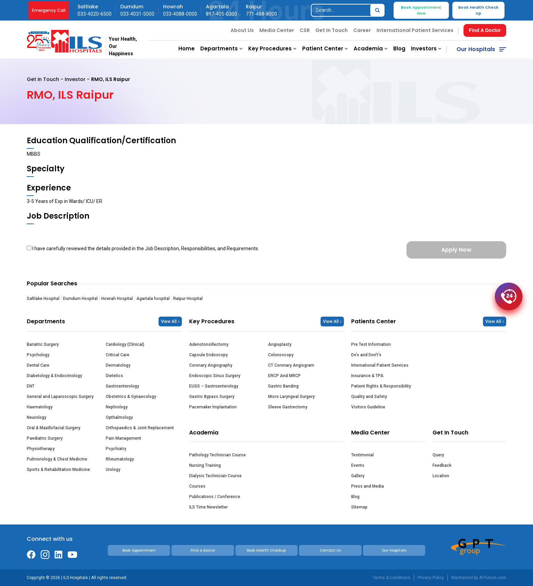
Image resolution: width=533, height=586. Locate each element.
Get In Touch (331, 30)
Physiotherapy (41, 448)
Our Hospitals (476, 49)
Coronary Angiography (210, 365)
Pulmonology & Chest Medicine (57, 459)
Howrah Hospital (117, 298)
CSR (305, 30)
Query (438, 455)
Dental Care (38, 365)
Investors (426, 48)
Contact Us (330, 550)
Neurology (36, 417)
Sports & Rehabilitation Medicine (58, 469)
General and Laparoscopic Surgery (60, 396)
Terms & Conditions (391, 577)
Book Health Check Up (478, 10)
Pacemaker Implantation (213, 407)
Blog (399, 48)
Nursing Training (205, 465)
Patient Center (325, 48)
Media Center (276, 30)
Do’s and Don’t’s (366, 354)
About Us (242, 30)
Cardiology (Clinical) (125, 344)
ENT (30, 386)
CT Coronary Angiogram (291, 365)
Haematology (40, 407)
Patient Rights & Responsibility (381, 386)
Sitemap (359, 507)
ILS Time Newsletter (208, 507)
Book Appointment (139, 550)
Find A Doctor (485, 30)
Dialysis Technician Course (215, 475)
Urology (113, 469)
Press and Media (367, 486)
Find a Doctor (203, 550)
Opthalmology (119, 417)
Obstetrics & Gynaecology (131, 396)
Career (362, 30)
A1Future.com (492, 577)
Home (186, 48)
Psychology (38, 354)
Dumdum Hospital (80, 298)
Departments (221, 48)
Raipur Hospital (188, 298)
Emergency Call (48, 10)
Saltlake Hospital (43, 298)
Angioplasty (279, 344)
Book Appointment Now (421, 10)
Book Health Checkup (266, 550)
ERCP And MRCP (284, 375)
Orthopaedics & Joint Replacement (140, 427)
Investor (75, 79)
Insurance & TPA (367, 375)
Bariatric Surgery (43, 344)
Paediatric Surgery (45, 438)
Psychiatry (116, 448)
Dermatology (118, 365)
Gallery (357, 475)
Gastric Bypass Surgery (211, 396)
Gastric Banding (283, 386)
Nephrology (117, 407)
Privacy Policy (431, 577)
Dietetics (114, 375)
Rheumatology (120, 459)
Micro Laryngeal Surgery (291, 396)
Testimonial (362, 455)
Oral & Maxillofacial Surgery (53, 427)
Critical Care (117, 354)
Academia (371, 48)
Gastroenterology (122, 386)
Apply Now (456, 250)
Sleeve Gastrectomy (287, 407)
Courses (197, 486)
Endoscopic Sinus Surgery (214, 375)
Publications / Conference (214, 496)
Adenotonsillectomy (208, 344)
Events (357, 465)
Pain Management (123, 438)
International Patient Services (415, 30)
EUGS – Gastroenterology (213, 386)
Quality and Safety (369, 396)
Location (441, 475)
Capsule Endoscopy (208, 354)
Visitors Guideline (368, 407)
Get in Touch (43, 79)
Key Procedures (272, 48)
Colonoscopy (280, 354)
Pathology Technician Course (217, 455)
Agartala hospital (153, 298)
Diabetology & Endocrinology (54, 375)
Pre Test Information (371, 344)
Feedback (442, 465)
